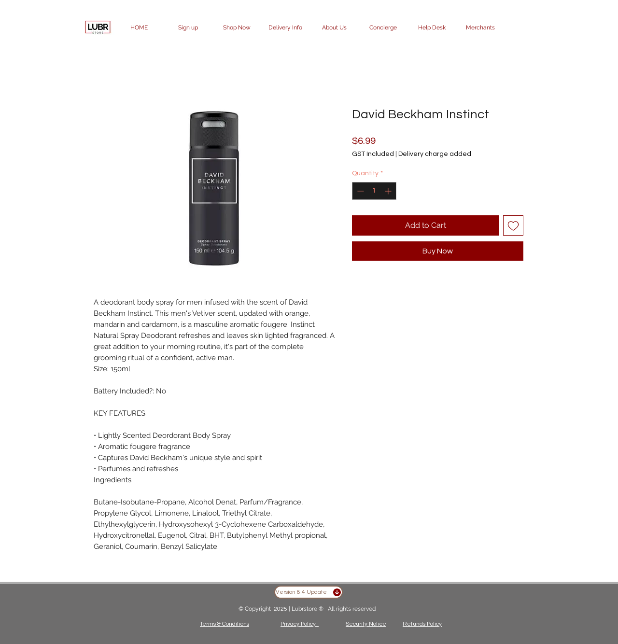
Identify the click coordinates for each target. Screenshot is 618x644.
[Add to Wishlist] (513, 225)
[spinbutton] (374, 190)
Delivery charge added (434, 154)
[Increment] (389, 190)
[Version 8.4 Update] (308, 592)
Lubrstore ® (308, 608)
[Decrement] (359, 190)
